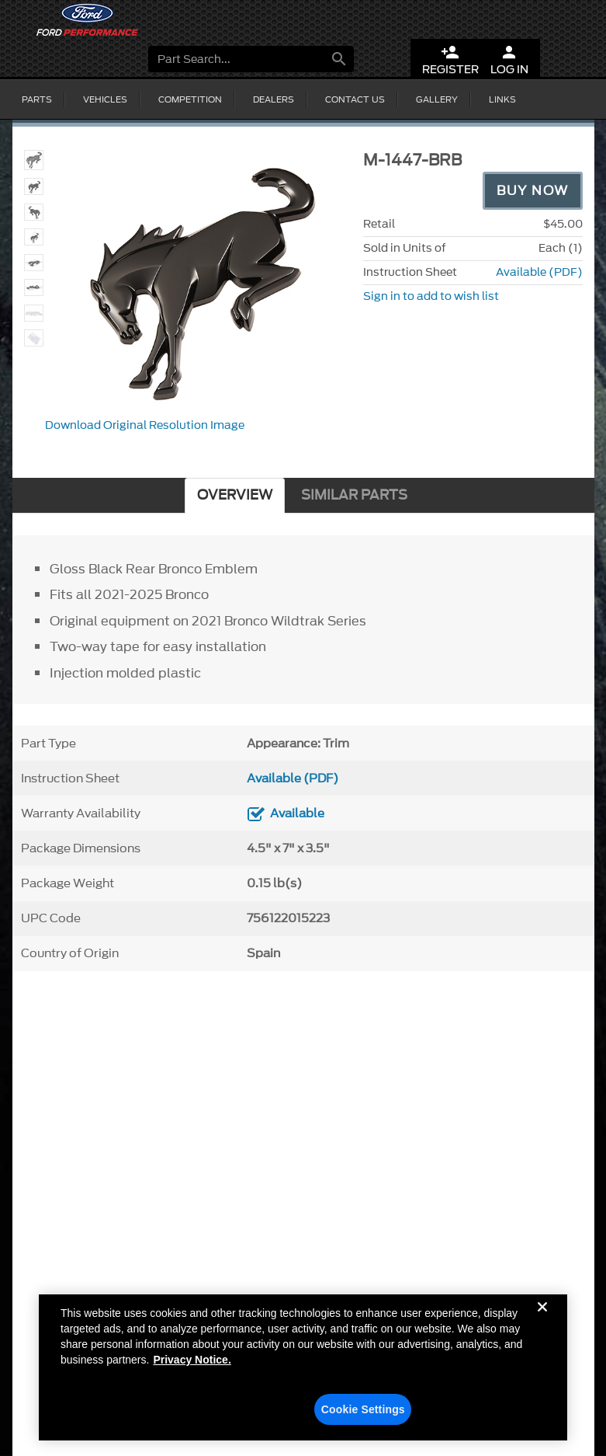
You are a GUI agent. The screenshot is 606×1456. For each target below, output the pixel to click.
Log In (509, 60)
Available (297, 813)
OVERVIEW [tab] (234, 495)
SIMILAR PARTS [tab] (354, 495)
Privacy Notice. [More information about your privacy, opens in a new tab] (191, 1364)
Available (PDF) (539, 272)
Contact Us (355, 99)
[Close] (542, 1324)
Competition (190, 99)
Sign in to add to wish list (431, 296)
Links (502, 99)
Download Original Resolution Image (144, 425)
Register (450, 60)
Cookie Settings (363, 1414)
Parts (37, 99)
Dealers (273, 99)
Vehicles (105, 99)
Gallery (437, 99)
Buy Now (533, 190)
